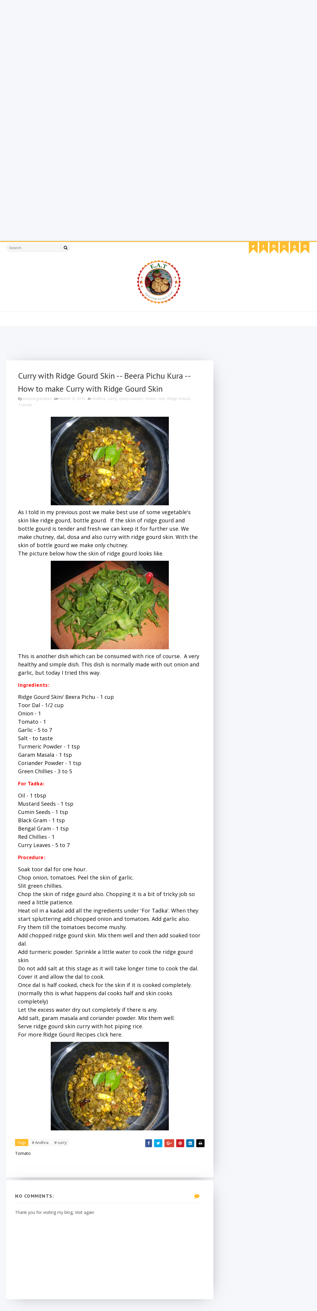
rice (161, 398)
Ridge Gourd (178, 398)
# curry (60, 1142)
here (115, 1034)
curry (112, 398)
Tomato (25, 404)
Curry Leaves (131, 398)
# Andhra (40, 1142)
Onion (150, 398)
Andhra (98, 398)
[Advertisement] (158, 41)
